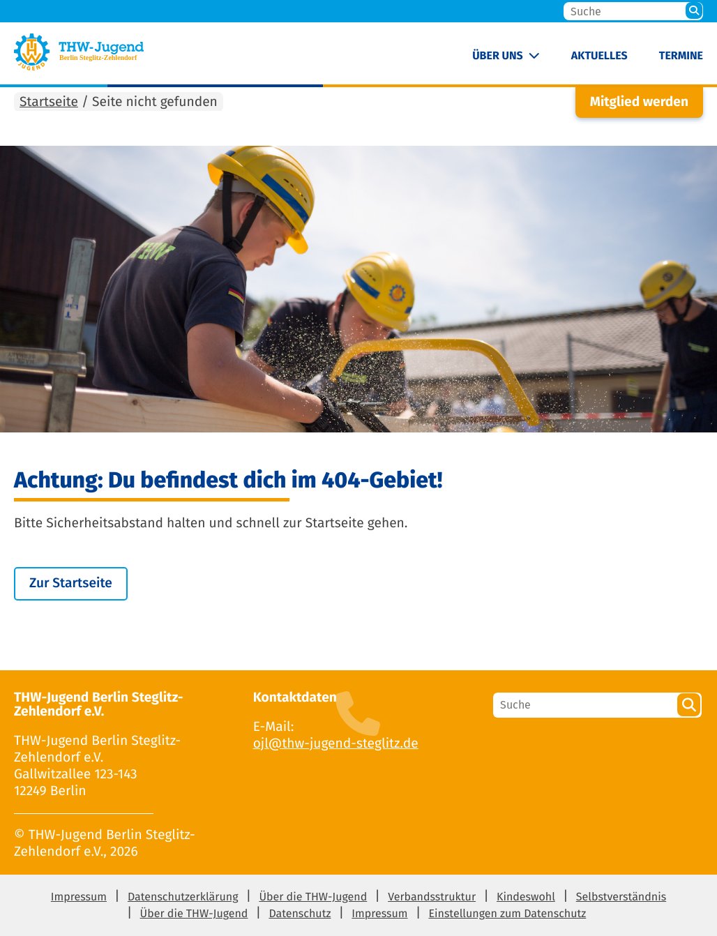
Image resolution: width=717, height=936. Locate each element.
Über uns (497, 56)
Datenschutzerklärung (183, 897)
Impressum (79, 897)
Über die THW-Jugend (313, 897)
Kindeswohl (526, 897)
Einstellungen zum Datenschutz (507, 914)
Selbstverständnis (621, 897)
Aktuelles (599, 56)
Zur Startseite (70, 583)
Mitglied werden (639, 102)
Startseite (49, 102)
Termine (681, 56)
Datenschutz (300, 914)
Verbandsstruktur (432, 897)
